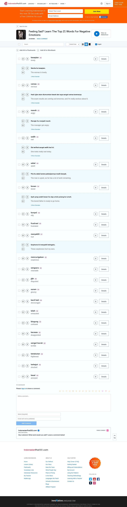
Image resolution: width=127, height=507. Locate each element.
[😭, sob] (89, 386)
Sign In (108, 3)
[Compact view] (83, 44)
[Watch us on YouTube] (94, 476)
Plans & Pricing (50, 470)
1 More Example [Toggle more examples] (35, 76)
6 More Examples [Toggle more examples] (35, 155)
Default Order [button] (72, 44)
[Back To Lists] (21, 26)
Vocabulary (41, 4)
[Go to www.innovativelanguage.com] (63, 497)
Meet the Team (50, 464)
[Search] (43, 44)
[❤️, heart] (106, 386)
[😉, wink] (86, 386)
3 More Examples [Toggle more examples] (35, 129)
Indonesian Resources (30, 470)
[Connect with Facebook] (103, 17)
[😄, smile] (60, 386)
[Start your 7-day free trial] (95, 461)
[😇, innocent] (92, 386)
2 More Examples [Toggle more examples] (35, 205)
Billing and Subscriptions (74, 464)
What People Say (51, 467)
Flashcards (27, 464)
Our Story (48, 462)
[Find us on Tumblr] (90, 480)
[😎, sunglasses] (73, 386)
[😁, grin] (66, 386)
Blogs (47, 481)
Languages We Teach (52, 476)
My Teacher (53, 4)
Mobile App (27, 476)
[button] (101, 3)
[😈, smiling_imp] (102, 386)
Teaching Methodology (74, 473)
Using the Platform (72, 470)
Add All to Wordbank (47, 50)
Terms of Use (52, 20)
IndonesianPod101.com (75, 501)
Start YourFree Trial (120, 3)
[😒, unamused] (69, 386)
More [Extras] (62, 4)
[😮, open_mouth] (99, 386)
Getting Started (71, 462)
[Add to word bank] (96, 59)
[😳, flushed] (63, 386)
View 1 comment (42, 39)
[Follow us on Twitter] (90, 476)
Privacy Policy (58, 20)
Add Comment (26, 420)
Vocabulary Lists (29, 467)
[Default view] (86, 44)
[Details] (104, 59)
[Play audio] (23, 58)
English (98, 44)
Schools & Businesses (52, 478)
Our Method (49, 459)
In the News (49, 473)
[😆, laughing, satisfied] (79, 386)
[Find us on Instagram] (94, 480)
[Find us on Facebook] (98, 476)
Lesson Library (28, 462)
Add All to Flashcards (27, 50)
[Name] (38, 411)
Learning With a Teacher (74, 476)
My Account (70, 467)
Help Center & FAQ (73, 459)
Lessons (31, 4)
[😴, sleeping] (96, 386)
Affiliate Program (51, 484)
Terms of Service (83, 503)
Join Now (96, 11)
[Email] (38, 416)
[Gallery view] (89, 44)
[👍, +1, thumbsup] (109, 386)
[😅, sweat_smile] (83, 386)
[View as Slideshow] (101, 34)
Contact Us (70, 478)
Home (26, 459)
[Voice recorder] (27, 58)
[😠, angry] (76, 386)
